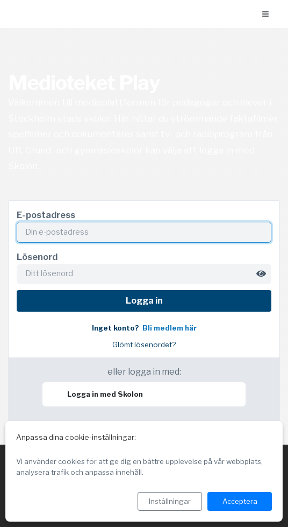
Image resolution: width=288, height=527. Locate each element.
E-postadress (46, 215)
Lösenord (37, 257)
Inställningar (170, 501)
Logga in (144, 301)
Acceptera (239, 501)
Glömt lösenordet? (144, 344)
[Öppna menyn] (265, 14)
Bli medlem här (169, 328)
